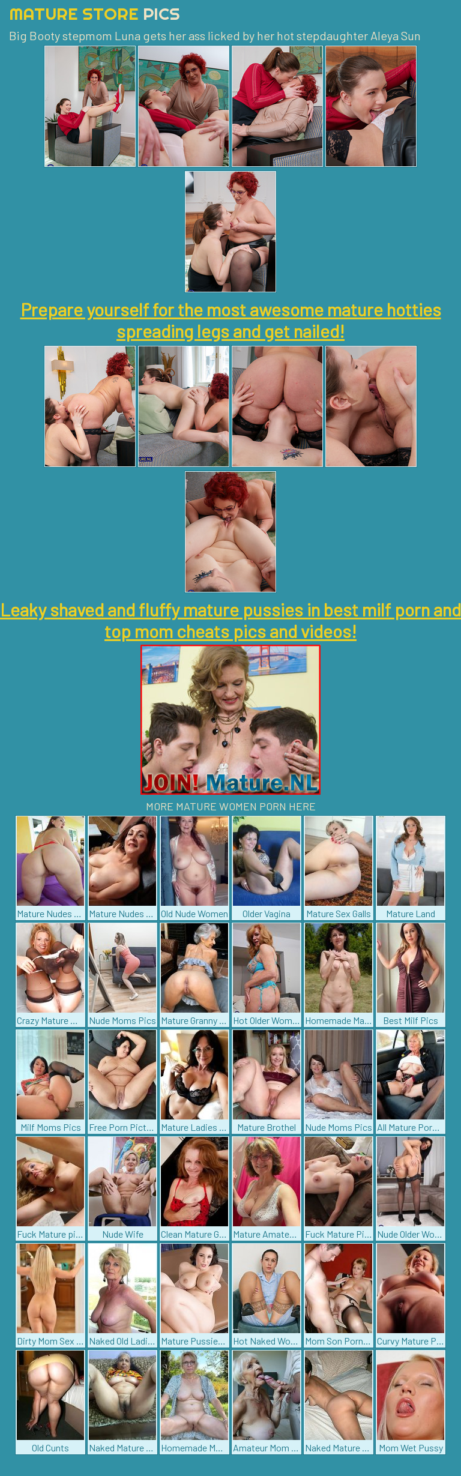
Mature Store (94, 13)
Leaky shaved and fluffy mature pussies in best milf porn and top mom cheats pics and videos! (230, 620)
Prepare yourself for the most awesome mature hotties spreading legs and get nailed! (230, 320)
